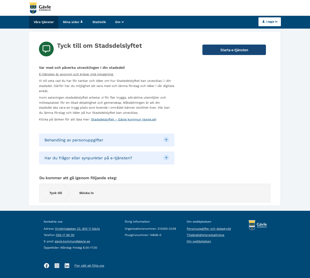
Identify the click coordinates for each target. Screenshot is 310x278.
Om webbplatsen (199, 241)
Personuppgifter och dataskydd (209, 228)
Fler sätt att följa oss (89, 265)
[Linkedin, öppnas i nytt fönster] (67, 265)
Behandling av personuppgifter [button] (73, 140)
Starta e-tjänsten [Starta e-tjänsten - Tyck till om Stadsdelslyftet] (234, 49)
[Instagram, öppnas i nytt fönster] (57, 265)
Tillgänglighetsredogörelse (205, 235)
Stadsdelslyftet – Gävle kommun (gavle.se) (123, 119)
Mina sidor (73, 22)
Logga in (270, 21)
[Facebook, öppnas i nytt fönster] (47, 266)
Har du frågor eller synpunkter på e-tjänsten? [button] (88, 158)
